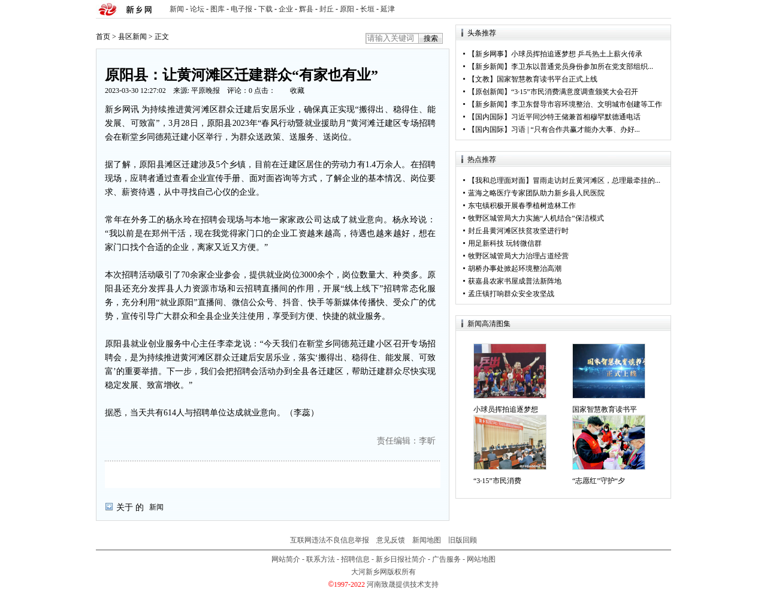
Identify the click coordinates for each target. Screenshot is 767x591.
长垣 (367, 9)
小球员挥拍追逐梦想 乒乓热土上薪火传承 (576, 54)
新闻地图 (426, 540)
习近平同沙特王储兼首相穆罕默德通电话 (576, 117)
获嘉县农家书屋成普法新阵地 (514, 281)
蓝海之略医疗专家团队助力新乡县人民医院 (536, 193)
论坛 (197, 9)
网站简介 (285, 559)
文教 (482, 79)
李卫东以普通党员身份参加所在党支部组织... (582, 66)
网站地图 (481, 559)
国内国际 (489, 117)
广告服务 (446, 559)
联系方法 (320, 559)
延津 (388, 9)
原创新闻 (489, 92)
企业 (286, 9)
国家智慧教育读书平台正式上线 (547, 79)
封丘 (326, 9)
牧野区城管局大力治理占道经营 (518, 256)
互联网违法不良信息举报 (329, 540)
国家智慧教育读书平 (604, 409)
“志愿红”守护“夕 (598, 481)
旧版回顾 (462, 540)
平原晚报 (205, 90)
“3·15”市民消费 (497, 481)
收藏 (297, 90)
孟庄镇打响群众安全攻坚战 (511, 294)
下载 (265, 9)
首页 (103, 36)
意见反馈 (390, 540)
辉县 (306, 9)
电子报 (241, 9)
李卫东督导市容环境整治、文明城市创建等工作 (586, 104)
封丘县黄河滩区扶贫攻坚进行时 (518, 231)
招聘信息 (355, 559)
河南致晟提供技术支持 (403, 584)
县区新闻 (132, 36)
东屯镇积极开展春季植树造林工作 (522, 205)
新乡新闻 (489, 66)
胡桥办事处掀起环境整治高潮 (514, 268)
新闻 (177, 9)
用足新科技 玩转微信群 (505, 243)
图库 (217, 9)
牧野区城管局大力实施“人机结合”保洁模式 (536, 218)
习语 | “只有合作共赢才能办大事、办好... (575, 129)
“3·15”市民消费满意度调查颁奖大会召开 (574, 92)
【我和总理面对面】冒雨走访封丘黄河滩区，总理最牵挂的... (564, 180)
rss (659, 9)
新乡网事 (489, 54)
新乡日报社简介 (401, 559)
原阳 (347, 9)
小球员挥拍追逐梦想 (505, 409)
